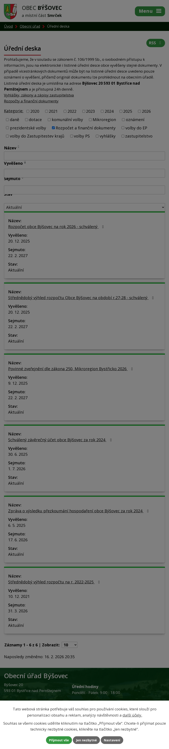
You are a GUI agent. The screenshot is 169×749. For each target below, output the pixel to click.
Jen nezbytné (86, 740)
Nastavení (112, 740)
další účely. (132, 714)
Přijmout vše (59, 740)
